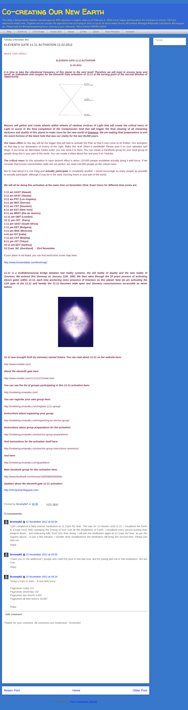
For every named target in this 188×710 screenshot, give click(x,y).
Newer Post (12, 690)
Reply (13, 544)
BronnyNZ (16, 521)
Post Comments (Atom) (83, 701)
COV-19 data (38, 32)
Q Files (83, 32)
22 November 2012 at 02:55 (41, 521)
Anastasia (130, 32)
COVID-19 (21, 32)
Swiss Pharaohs (112, 32)
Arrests (71, 32)
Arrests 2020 (56, 32)
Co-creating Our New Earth (53, 12)
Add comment (13, 614)
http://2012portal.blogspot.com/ (21, 490)
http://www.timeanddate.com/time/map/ (25, 262)
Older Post (140, 690)
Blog (9, 32)
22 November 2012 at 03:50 (41, 554)
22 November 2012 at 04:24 (41, 576)
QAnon (96, 32)
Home (76, 690)
